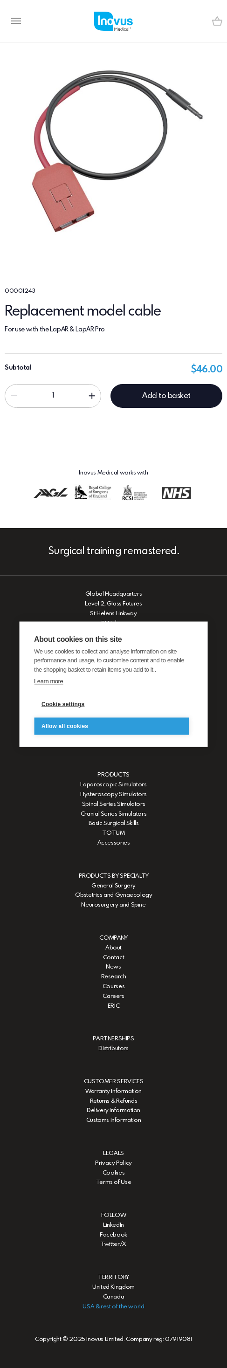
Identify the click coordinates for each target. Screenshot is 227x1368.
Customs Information (113, 1120)
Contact (113, 958)
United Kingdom (113, 1287)
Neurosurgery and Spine (113, 905)
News (113, 967)
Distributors (113, 1048)
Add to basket (166, 396)
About (113, 948)
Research (113, 977)
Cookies (113, 1173)
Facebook (113, 1235)
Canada (113, 1297)
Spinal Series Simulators (113, 804)
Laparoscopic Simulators (113, 785)
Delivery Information (113, 1110)
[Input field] (53, 395)
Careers (113, 996)
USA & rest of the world (113, 1307)
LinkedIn (113, 1225)
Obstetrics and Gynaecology (113, 895)
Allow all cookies (64, 726)
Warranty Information (113, 1091)
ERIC (113, 1006)
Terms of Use (113, 1182)
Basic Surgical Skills (114, 823)
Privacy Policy (113, 1163)
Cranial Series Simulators (113, 814)
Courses (113, 986)
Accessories (113, 843)
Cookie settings (62, 704)
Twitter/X (113, 1244)
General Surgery (113, 886)
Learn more (48, 681)
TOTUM (113, 833)
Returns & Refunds (113, 1101)
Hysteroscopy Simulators (113, 794)
